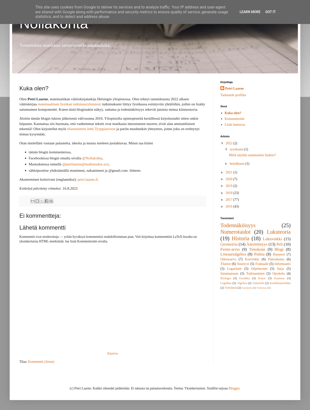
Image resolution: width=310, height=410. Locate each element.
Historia (240, 238)
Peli (279, 244)
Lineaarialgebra (233, 254)
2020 (229, 179)
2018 (229, 193)
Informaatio (283, 264)
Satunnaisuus (229, 273)
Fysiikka (244, 278)
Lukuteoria (279, 232)
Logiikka (225, 283)
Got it (270, 12)
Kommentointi (235, 119)
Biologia (225, 278)
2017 (229, 199)
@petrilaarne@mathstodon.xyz (85, 164)
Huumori (279, 254)
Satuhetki (247, 287)
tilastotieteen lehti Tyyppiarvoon (91, 129)
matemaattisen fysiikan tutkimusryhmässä (69, 104)
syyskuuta (237, 149)
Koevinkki (252, 259)
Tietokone (257, 249)
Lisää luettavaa (235, 124)
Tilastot (225, 264)
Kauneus (279, 278)
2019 (229, 186)
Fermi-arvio (230, 249)
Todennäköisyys (238, 225)
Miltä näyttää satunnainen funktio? (252, 155)
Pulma (259, 254)
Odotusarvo (228, 259)
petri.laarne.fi (88, 179)
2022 (229, 143)
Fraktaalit (262, 264)
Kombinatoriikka (280, 283)
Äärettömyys (257, 244)
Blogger (234, 388)
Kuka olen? (233, 113)
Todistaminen (255, 273)
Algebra (242, 283)
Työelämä (231, 287)
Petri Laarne (234, 88)
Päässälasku (276, 259)
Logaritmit (234, 269)
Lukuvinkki (272, 239)
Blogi (279, 249)
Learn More (250, 12)
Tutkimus (261, 287)
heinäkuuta (237, 163)
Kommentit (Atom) (41, 362)
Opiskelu (278, 273)
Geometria (229, 244)
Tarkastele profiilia (233, 95)
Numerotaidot (235, 232)
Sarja (280, 269)
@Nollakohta (92, 158)
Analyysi (243, 264)
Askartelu (258, 283)
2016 (229, 206)
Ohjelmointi (259, 269)
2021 (229, 172)
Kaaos (262, 278)
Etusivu (113, 353)
